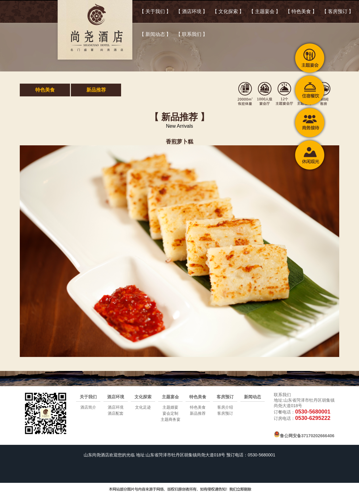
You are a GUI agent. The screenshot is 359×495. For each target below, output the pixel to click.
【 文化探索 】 (228, 11)
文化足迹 (143, 407)
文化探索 (143, 396)
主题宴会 (170, 396)
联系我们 (282, 394)
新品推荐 (96, 89)
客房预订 (225, 396)
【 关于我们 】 (155, 11)
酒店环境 (115, 396)
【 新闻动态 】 (155, 34)
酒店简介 (88, 407)
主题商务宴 (170, 419)
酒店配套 (116, 413)
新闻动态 (252, 396)
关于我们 (88, 396)
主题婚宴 (170, 407)
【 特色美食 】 (301, 11)
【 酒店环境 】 (192, 11)
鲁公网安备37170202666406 (304, 435)
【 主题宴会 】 (265, 11)
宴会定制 (170, 413)
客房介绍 (225, 407)
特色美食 (45, 89)
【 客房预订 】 (338, 11)
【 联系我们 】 (192, 34)
